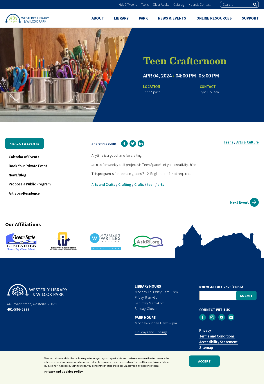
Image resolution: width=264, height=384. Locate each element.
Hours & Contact (199, 4)
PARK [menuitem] (143, 18)
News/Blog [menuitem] (17, 175)
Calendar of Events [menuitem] (24, 156)
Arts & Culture (247, 142)
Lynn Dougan (209, 92)
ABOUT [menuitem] (98, 18)
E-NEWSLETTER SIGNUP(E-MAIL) (221, 287)
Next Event (239, 202)
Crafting (124, 184)
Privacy (205, 330)
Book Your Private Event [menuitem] (28, 165)
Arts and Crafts (103, 184)
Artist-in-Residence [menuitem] (24, 193)
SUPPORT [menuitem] (250, 18)
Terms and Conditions (217, 336)
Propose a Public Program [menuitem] (30, 184)
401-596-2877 (18, 309)
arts (161, 184)
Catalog (178, 4)
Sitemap (206, 347)
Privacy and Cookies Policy (63, 373)
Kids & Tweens (128, 4)
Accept (204, 362)
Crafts (139, 184)
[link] (124, 143)
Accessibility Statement (218, 341)
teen (150, 184)
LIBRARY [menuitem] (121, 18)
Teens (145, 4)
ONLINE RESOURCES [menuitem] (214, 18)
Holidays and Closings (151, 332)
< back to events (24, 143)
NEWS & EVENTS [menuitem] (172, 18)
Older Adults (161, 4)
